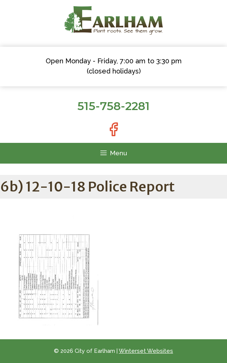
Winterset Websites (146, 351)
